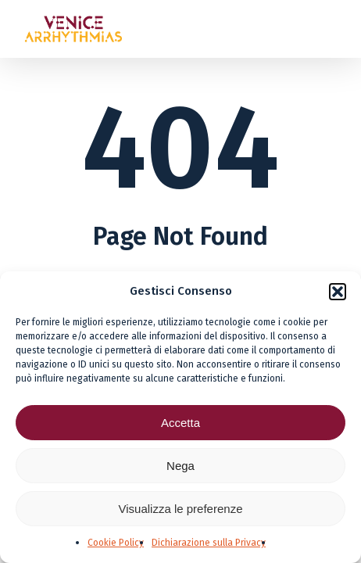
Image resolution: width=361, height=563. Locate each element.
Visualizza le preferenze (181, 508)
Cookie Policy (116, 542)
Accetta (180, 422)
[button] (337, 291)
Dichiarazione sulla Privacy (209, 542)
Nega (180, 465)
